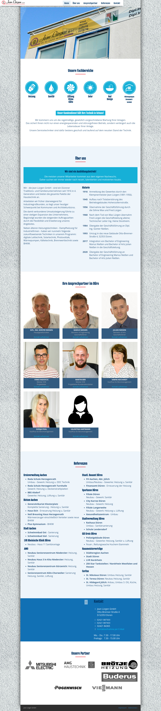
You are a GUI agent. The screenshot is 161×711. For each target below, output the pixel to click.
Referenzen (124, 6)
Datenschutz (132, 708)
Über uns (95, 6)
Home (85, 6)
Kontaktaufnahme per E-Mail (111, 629)
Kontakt (136, 6)
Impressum (122, 708)
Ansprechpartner (109, 6)
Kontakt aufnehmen (41, 337)
